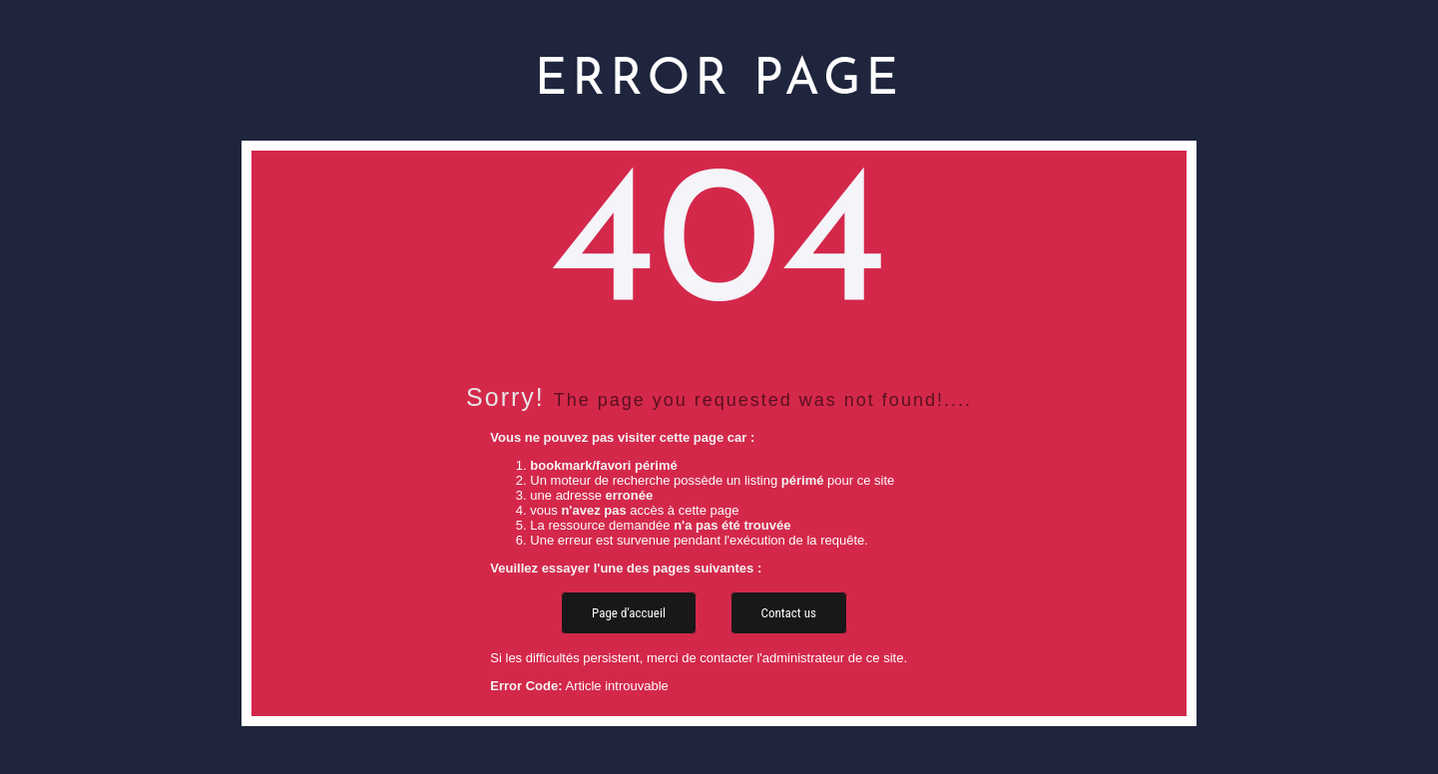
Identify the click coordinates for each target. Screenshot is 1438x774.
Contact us (788, 612)
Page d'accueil (629, 612)
